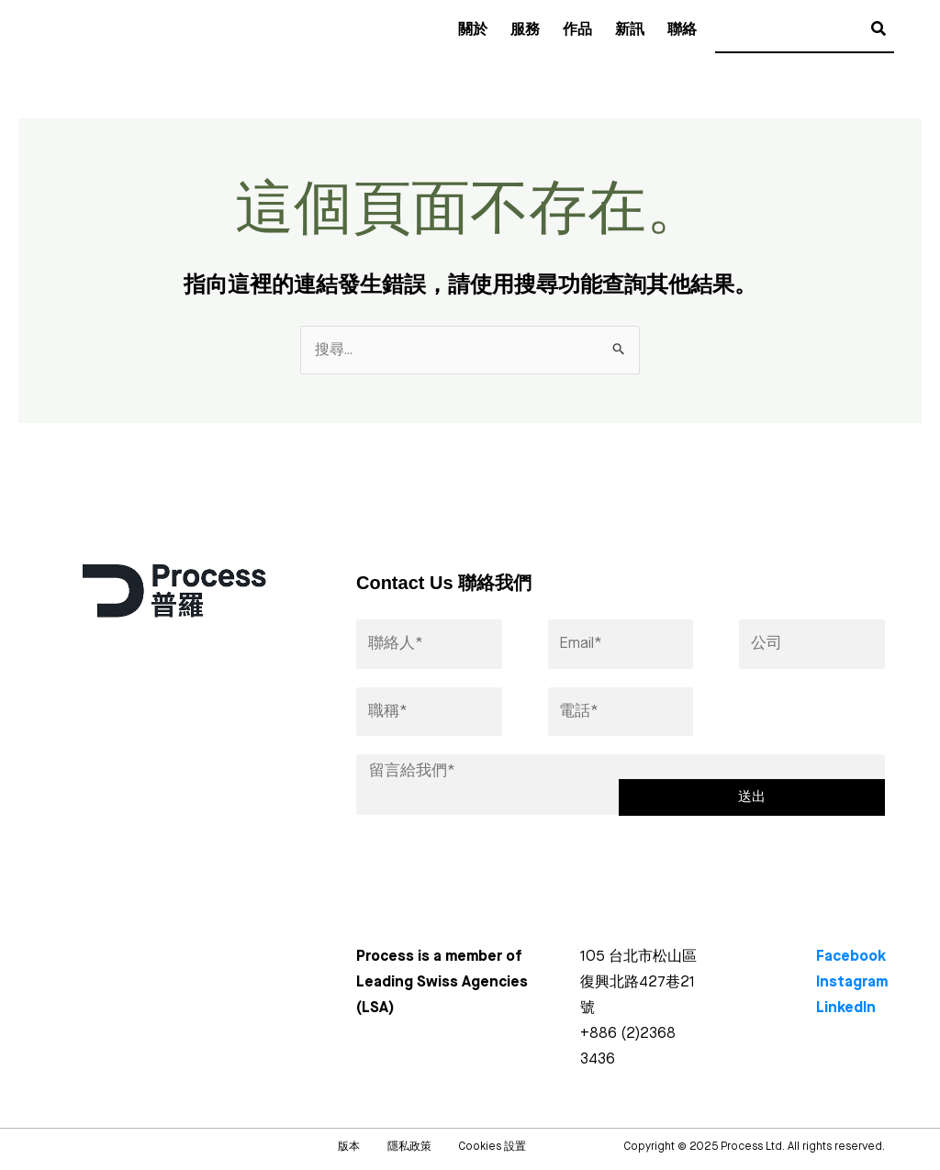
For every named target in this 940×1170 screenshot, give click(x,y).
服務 (525, 30)
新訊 (629, 30)
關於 (472, 30)
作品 (577, 30)
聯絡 (682, 30)
